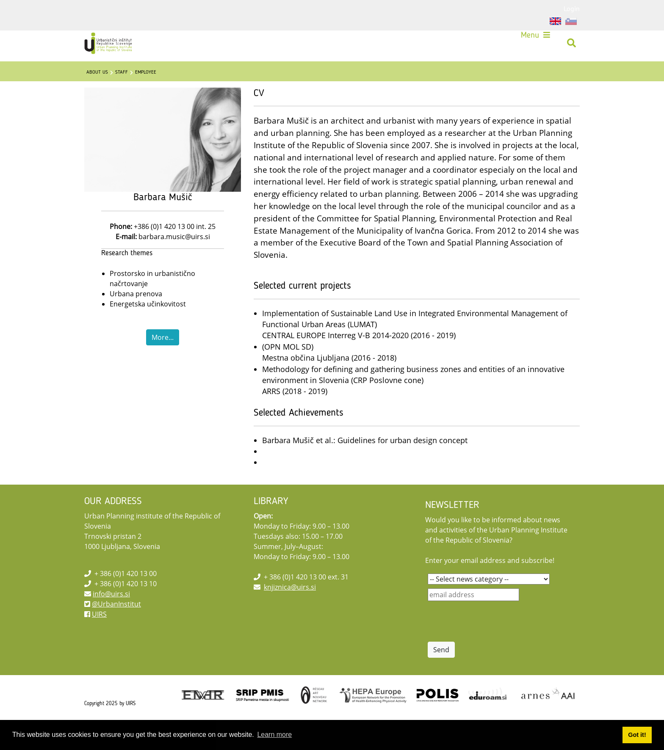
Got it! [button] (637, 734)
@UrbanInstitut (116, 622)
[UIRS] (114, 46)
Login (572, 8)
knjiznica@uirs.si (290, 605)
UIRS (99, 632)
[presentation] (492, 639)
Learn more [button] (274, 734)
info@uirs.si (111, 612)
